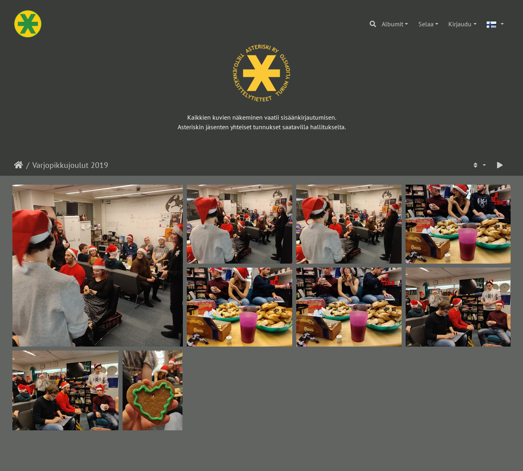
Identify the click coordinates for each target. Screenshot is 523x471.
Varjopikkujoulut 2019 (70, 165)
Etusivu (18, 165)
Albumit (392, 24)
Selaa (426, 24)
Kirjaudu (459, 24)
